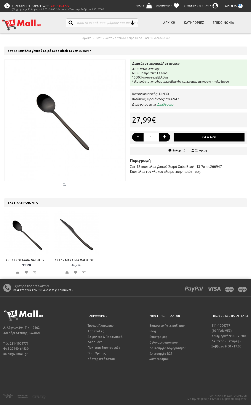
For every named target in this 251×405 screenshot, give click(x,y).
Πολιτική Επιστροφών (104, 347)
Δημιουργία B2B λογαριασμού (161, 356)
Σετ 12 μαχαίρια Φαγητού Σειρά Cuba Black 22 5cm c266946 (77, 260)
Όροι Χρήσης (97, 353)
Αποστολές (96, 331)
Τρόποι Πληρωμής (101, 325)
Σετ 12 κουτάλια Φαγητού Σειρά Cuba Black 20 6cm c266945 (27, 260)
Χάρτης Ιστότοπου (101, 359)
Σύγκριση (201, 150)
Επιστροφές (158, 337)
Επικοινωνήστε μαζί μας (167, 325)
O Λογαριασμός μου (163, 342)
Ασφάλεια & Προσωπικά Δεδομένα (105, 339)
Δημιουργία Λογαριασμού (167, 348)
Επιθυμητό (179, 150)
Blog (152, 331)
